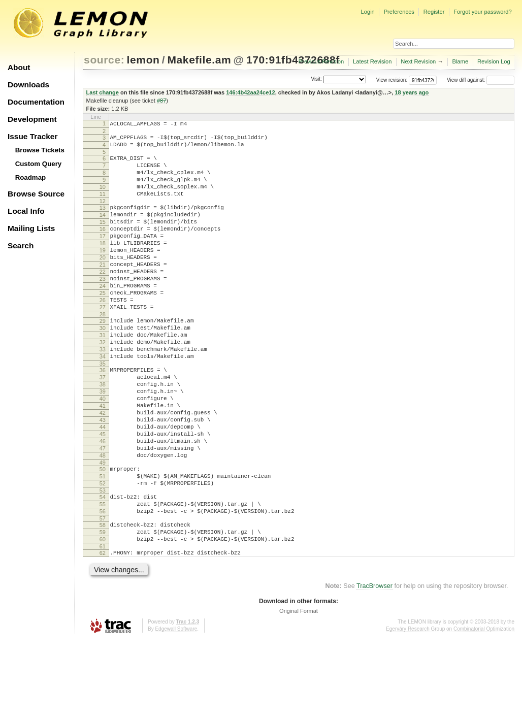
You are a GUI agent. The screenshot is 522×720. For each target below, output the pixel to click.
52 (103, 552)
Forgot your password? (482, 12)
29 (103, 357)
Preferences (399, 12)
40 (103, 450)
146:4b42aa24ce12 (250, 92)
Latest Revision (372, 61)
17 (103, 256)
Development (32, 119)
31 (103, 375)
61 (103, 626)
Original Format (298, 692)
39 (103, 442)
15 (103, 239)
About (19, 67)
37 (103, 424)
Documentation (36, 101)
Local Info (26, 211)
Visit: (316, 79)
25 (103, 325)
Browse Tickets (39, 150)
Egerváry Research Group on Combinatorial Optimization (450, 709)
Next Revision (418, 61)
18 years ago (412, 92)
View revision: (392, 80)
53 (103, 561)
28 (103, 351)
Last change (102, 92)
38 (103, 433)
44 (103, 485)
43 (103, 476)
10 (103, 197)
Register (434, 12)
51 (103, 543)
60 (103, 617)
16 (103, 247)
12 (103, 215)
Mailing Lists (31, 228)
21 (103, 290)
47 (103, 511)
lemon (143, 60)
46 (103, 502)
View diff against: (480, 80)
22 (103, 299)
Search (21, 245)
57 (103, 593)
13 (103, 221)
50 (103, 535)
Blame (460, 61)
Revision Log (493, 61)
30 (103, 366)
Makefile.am (199, 60)
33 (103, 392)
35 (103, 409)
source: (104, 60)
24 (103, 316)
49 (103, 528)
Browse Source (36, 193)
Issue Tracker (32, 136)
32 (103, 383)
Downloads (28, 84)
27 (103, 342)
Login (367, 12)
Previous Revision (321, 61)
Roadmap (30, 177)
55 (103, 576)
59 (103, 608)
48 (103, 519)
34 (103, 401)
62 (103, 632)
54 (103, 567)
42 (103, 468)
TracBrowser (374, 666)
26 (103, 334)
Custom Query (38, 164)
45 (103, 493)
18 (103, 264)
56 (103, 584)
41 (103, 459)
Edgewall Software (176, 709)
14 (103, 230)
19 (103, 273)
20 (103, 282)
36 (103, 416)
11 (103, 206)
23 (103, 308)
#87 (161, 100)
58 (103, 600)
